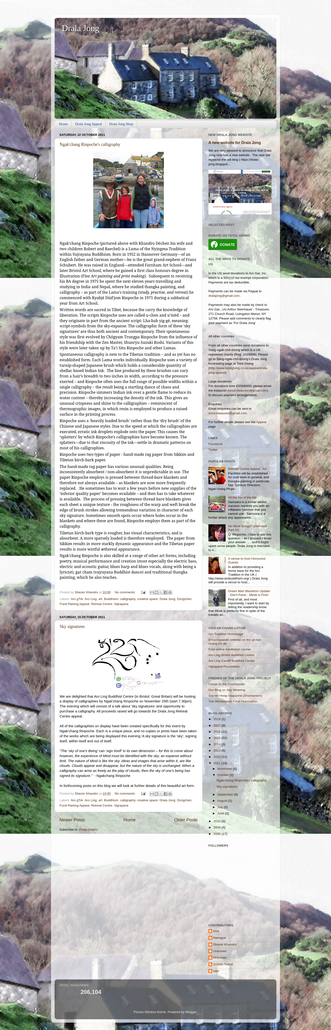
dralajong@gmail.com (224, 295)
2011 (217, 763)
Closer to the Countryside (226, 684)
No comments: (125, 592)
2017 (217, 725)
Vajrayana (121, 604)
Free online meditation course (229, 649)
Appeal (261, 422)
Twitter (213, 449)
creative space (147, 599)
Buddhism (111, 599)
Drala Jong (80, 28)
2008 (217, 834)
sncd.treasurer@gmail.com (248, 390)
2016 (217, 731)
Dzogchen (184, 599)
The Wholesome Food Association (232, 701)
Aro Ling (91, 599)
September (225, 794)
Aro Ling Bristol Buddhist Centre (231, 655)
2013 (217, 750)
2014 (217, 744)
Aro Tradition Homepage (225, 634)
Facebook (215, 444)
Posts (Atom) (88, 829)
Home (63, 124)
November (225, 768)
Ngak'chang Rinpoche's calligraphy (90, 144)
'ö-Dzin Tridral (223, 964)
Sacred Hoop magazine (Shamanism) (235, 695)
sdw (216, 971)
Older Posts (186, 819)
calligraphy (127, 599)
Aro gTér (77, 599)
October (223, 775)
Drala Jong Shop (121, 124)
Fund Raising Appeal (74, 604)
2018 (217, 719)
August (222, 800)
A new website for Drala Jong (234, 143)
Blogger (191, 1012)
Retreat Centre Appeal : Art (247, 469)
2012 (217, 757)
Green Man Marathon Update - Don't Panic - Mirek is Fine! (249, 593)
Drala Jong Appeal (88, 124)
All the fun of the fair (242, 497)
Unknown (220, 951)
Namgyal (219, 938)
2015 (217, 738)
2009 (217, 827)
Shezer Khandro (225, 944)
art (100, 599)
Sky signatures (72, 626)
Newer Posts (72, 819)
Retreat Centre (101, 604)
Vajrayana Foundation (224, 666)
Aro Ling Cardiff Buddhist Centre (231, 661)
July (220, 807)
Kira (216, 931)
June (221, 813)
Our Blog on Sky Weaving (226, 690)
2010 (217, 821)
